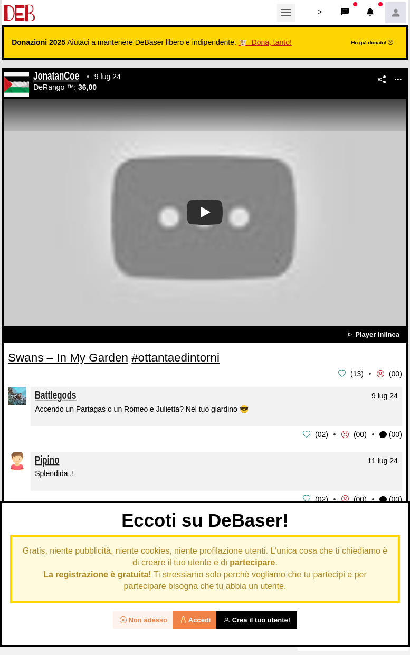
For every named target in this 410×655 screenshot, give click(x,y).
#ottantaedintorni (175, 357)
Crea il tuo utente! (256, 620)
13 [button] (357, 373)
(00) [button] (390, 434)
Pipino (47, 459)
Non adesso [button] (143, 620)
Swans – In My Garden (68, 357)
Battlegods (56, 394)
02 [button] (322, 434)
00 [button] (396, 373)
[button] (319, 12)
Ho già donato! (372, 42)
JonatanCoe (56, 77)
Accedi (195, 620)
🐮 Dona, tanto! (265, 42)
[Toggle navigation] (286, 12)
